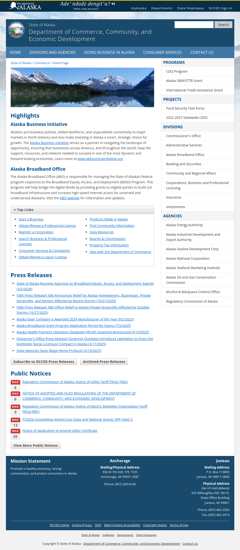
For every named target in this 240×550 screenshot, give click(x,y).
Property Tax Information (109, 245)
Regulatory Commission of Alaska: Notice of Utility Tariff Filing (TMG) (69, 382)
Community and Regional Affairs (191, 173)
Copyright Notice (155, 525)
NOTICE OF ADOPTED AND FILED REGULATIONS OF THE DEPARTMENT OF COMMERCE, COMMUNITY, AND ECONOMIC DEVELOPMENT (73, 396)
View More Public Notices (36, 445)
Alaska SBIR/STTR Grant (184, 80)
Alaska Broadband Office (185, 154)
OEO (98, 525)
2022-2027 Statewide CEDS (186, 117)
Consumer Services (162, 52)
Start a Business (31, 219)
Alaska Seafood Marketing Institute (193, 267)
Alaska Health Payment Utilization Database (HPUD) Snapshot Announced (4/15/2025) (83, 332)
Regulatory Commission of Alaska (192, 301)
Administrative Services (184, 145)
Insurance (173, 197)
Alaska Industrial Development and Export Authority (193, 237)
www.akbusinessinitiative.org (100, 158)
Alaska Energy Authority (184, 225)
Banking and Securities (183, 164)
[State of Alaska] (16, 29)
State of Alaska (26, 6)
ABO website (69, 198)
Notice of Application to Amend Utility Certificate (54, 430)
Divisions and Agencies (52, 52)
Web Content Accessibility (122, 525)
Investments (175, 207)
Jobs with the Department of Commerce (120, 252)
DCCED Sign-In (220, 8)
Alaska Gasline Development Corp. (192, 249)
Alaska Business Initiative (49, 142)
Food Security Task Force (185, 108)
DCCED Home (59, 525)
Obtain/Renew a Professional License (47, 225)
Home (15, 52)
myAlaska (139, 8)
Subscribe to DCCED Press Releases (44, 361)
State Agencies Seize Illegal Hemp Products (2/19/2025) (59, 350)
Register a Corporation (36, 232)
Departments (162, 8)
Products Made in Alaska (109, 219)
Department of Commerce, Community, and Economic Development (131, 543)
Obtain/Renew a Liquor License (43, 257)
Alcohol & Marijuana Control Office (193, 292)
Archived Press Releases (104, 361)
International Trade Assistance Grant (194, 90)
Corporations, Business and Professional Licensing (197, 185)
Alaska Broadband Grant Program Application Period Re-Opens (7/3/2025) (74, 325)
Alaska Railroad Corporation (187, 258)
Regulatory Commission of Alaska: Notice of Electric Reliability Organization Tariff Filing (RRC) (79, 409)
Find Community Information (112, 225)
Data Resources (102, 232)
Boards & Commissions (108, 238)
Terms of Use (179, 525)
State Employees (190, 8)
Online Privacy (82, 525)
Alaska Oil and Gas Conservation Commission (191, 280)
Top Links (24, 209)
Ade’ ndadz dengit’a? (87, 4)
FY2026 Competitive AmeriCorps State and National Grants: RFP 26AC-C (72, 419)
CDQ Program (176, 71)
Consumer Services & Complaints (44, 250)
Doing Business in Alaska (109, 52)
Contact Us (201, 52)
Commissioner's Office (183, 136)
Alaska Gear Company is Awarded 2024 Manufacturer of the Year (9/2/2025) (75, 319)
